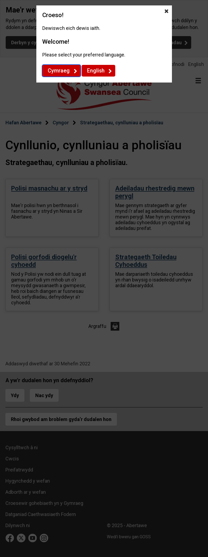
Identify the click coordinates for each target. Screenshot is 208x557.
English (95, 71)
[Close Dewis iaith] (166, 10)
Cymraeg (59, 71)
